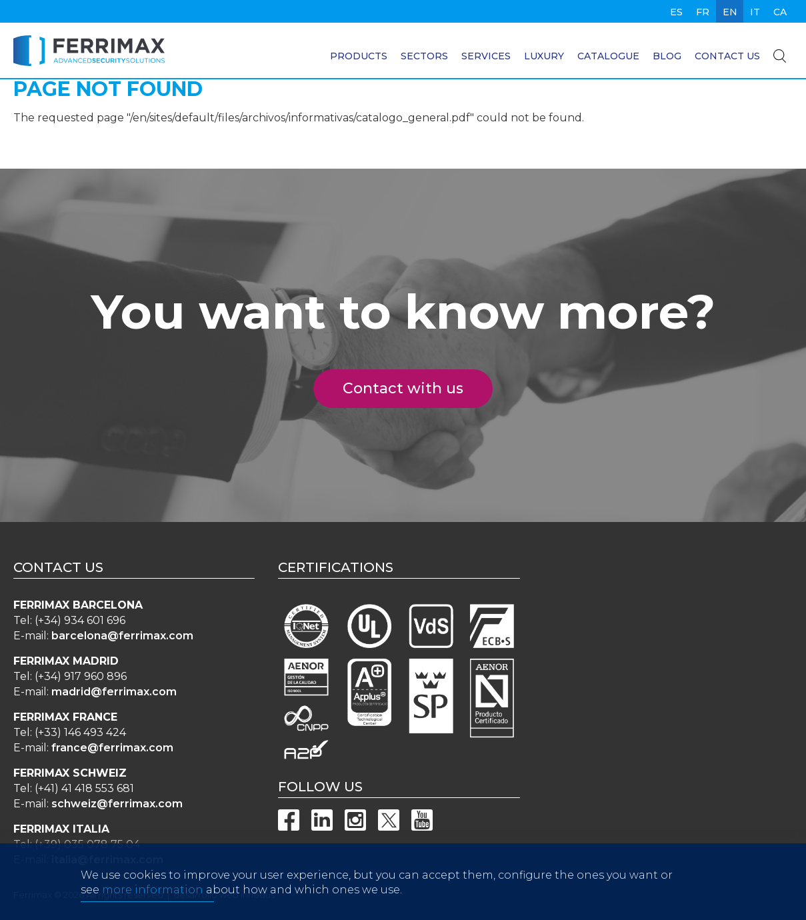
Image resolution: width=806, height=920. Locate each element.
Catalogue (608, 56)
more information (152, 906)
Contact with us (411, 388)
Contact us (727, 56)
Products (358, 56)
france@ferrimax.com (112, 747)
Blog (667, 56)
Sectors (424, 56)
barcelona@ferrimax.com (122, 635)
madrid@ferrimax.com (114, 691)
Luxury (544, 56)
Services (486, 56)
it (755, 12)
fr (702, 12)
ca (780, 12)
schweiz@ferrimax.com (117, 803)
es (676, 12)
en (730, 12)
